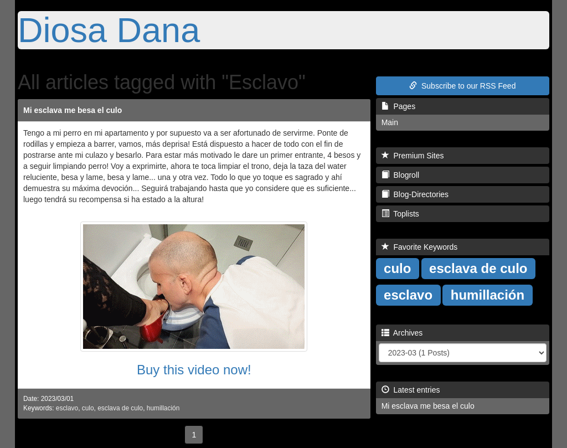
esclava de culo (120, 408)
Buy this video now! (194, 369)
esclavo (67, 408)
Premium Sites (413, 155)
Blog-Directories (415, 194)
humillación (163, 408)
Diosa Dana (109, 30)
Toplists (400, 213)
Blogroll (400, 175)
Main (390, 122)
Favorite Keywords (420, 247)
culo (88, 408)
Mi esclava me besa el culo (72, 110)
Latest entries (411, 389)
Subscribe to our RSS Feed (462, 85)
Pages (398, 106)
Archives (402, 332)
